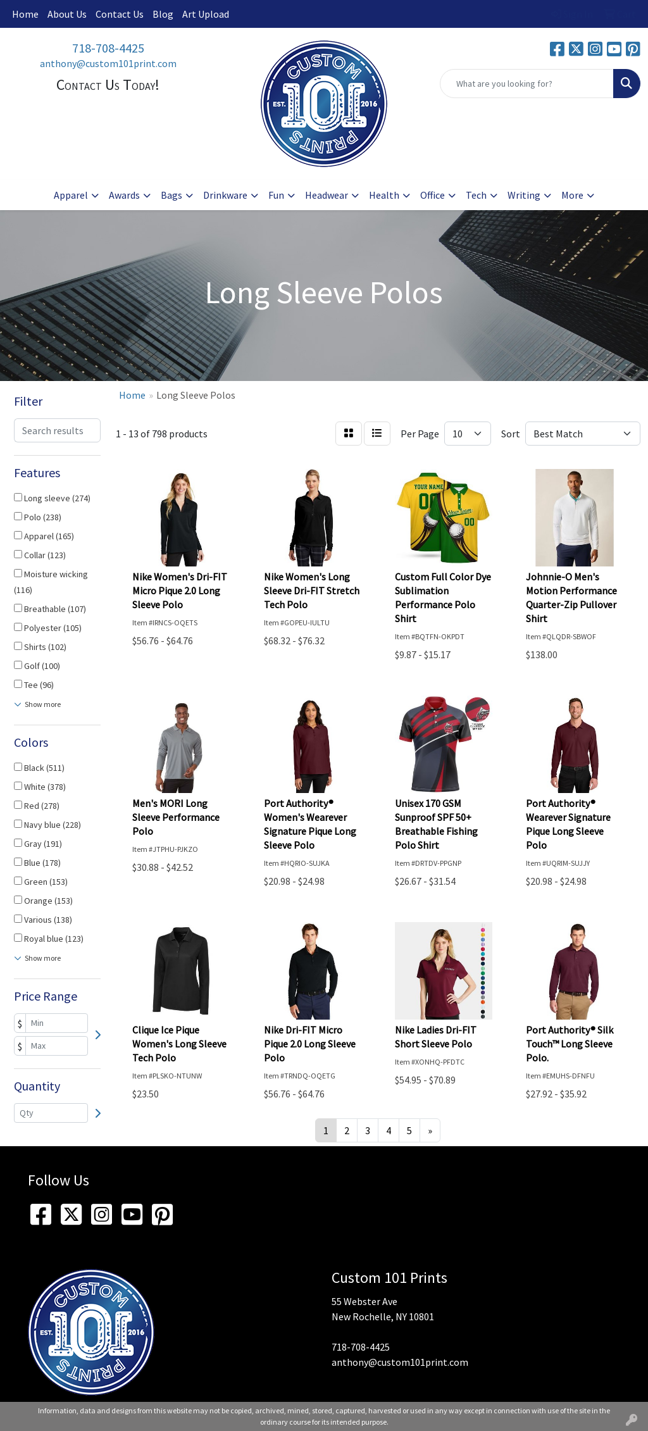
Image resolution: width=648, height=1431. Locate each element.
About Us (67, 14)
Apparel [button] (71, 195)
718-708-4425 (108, 48)
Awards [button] (124, 195)
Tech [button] (476, 195)
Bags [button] (171, 195)
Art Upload (205, 14)
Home (25, 14)
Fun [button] (276, 195)
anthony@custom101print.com (108, 63)
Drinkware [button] (225, 195)
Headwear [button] (326, 195)
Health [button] (384, 195)
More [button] (572, 195)
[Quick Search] (527, 83)
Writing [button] (524, 195)
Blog (163, 14)
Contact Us (120, 14)
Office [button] (432, 195)
